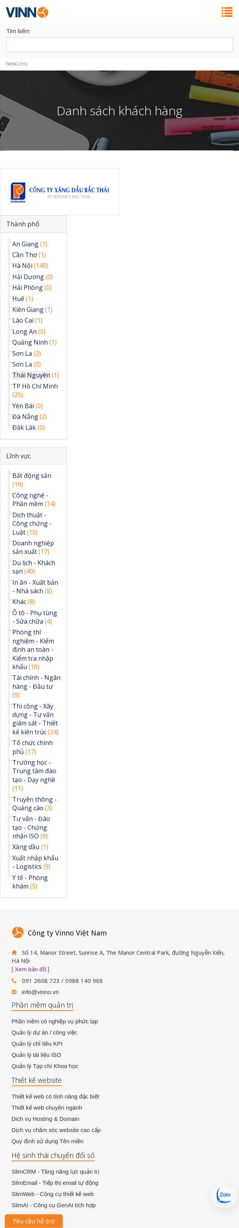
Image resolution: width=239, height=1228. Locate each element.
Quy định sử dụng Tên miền (48, 1141)
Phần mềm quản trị (42, 1004)
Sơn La (22, 353)
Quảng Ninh (30, 342)
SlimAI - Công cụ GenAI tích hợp (54, 1205)
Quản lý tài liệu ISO (36, 1054)
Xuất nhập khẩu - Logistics (35, 862)
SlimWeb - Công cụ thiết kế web (53, 1194)
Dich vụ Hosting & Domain (45, 1118)
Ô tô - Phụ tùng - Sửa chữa (34, 617)
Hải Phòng (27, 287)
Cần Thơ (24, 255)
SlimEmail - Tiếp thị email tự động (55, 1182)
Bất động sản (31, 475)
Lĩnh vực (18, 455)
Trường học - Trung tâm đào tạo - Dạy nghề (34, 771)
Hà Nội (22, 265)
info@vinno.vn (40, 992)
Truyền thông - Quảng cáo (34, 803)
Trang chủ (16, 64)
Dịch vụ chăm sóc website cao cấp (56, 1130)
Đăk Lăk (24, 427)
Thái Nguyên (31, 375)
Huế (18, 298)
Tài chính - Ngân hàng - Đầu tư (36, 681)
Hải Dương (28, 277)
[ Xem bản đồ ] (30, 969)
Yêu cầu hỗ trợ (34, 1221)
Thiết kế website (37, 1080)
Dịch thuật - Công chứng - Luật (32, 524)
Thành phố (22, 223)
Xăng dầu (25, 847)
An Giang (25, 244)
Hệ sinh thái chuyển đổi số (53, 1155)
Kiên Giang (28, 309)
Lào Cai (23, 320)
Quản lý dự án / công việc (44, 1032)
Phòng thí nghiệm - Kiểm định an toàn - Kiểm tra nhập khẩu (33, 649)
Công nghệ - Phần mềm (30, 499)
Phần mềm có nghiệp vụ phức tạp (55, 1021)
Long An (24, 331)
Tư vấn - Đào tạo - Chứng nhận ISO (31, 827)
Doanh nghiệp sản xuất (33, 547)
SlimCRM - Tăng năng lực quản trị (55, 1171)
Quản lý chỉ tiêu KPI (37, 1043)
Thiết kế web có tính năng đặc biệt (55, 1096)
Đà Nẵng (25, 416)
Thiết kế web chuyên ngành (47, 1107)
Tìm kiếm (18, 31)
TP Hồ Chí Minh (35, 386)
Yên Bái (23, 406)
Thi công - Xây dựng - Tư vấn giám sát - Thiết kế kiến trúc (35, 719)
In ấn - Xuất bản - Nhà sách (35, 586)
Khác (19, 601)
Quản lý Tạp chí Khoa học (45, 1066)
